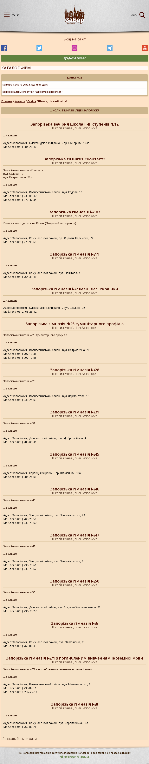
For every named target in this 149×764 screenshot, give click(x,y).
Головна (6, 101)
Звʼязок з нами (74, 757)
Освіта (31, 101)
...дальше (10, 135)
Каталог (20, 101)
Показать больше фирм (19, 738)
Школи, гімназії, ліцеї (52, 101)
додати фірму (75, 58)
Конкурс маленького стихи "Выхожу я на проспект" (32, 91)
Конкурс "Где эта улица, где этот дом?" (26, 84)
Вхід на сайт (74, 39)
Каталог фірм (16, 67)
